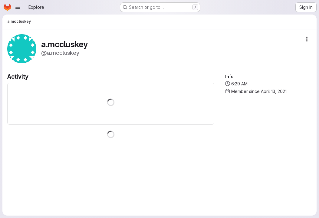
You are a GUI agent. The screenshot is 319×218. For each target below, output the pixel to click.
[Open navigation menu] (18, 7)
